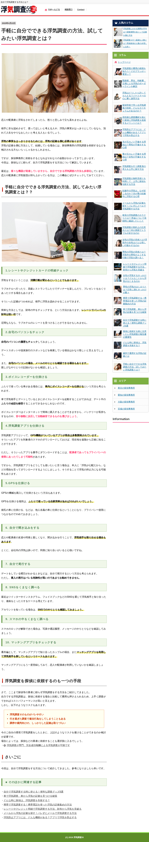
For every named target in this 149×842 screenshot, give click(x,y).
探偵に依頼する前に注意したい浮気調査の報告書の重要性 (134, 334)
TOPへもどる (54, 9)
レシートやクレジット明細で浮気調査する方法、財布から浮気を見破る (42, 808)
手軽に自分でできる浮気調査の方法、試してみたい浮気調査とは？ (134, 367)
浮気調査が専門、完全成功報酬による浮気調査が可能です (38, 745)
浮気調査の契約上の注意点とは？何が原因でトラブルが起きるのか (134, 230)
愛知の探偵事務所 (126, 395)
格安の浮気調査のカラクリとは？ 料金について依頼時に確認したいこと (134, 218)
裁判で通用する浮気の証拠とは (134, 354)
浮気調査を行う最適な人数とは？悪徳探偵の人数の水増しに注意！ (135, 43)
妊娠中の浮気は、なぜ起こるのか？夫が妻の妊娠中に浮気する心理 (134, 194)
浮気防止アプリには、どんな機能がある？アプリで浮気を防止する (40, 817)
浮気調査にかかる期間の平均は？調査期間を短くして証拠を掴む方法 (135, 32)
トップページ (124, 62)
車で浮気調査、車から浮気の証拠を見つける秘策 (30, 796)
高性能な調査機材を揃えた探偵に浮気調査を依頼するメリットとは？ (134, 120)
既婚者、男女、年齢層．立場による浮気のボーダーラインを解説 (134, 83)
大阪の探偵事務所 (126, 402)
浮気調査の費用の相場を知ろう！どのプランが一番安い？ (134, 71)
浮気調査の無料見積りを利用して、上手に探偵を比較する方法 (134, 181)
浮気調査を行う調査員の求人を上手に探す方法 (134, 167)
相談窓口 (69, 9)
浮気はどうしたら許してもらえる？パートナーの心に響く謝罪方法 (134, 96)
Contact (81, 9)
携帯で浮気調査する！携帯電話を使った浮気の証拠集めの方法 (38, 804)
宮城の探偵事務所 (126, 409)
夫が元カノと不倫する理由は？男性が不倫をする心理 (134, 145)
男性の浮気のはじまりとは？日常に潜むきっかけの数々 (134, 290)
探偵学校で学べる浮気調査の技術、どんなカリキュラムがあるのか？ (134, 108)
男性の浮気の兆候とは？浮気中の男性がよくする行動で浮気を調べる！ (134, 255)
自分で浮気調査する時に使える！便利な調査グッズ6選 (33, 791)
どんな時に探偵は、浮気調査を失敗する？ (27, 800)
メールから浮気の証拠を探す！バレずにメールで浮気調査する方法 (40, 813)
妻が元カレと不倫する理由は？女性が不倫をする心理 (134, 157)
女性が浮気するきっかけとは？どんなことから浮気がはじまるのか (134, 278)
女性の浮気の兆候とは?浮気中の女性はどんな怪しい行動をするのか (134, 243)
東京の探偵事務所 (126, 388)
